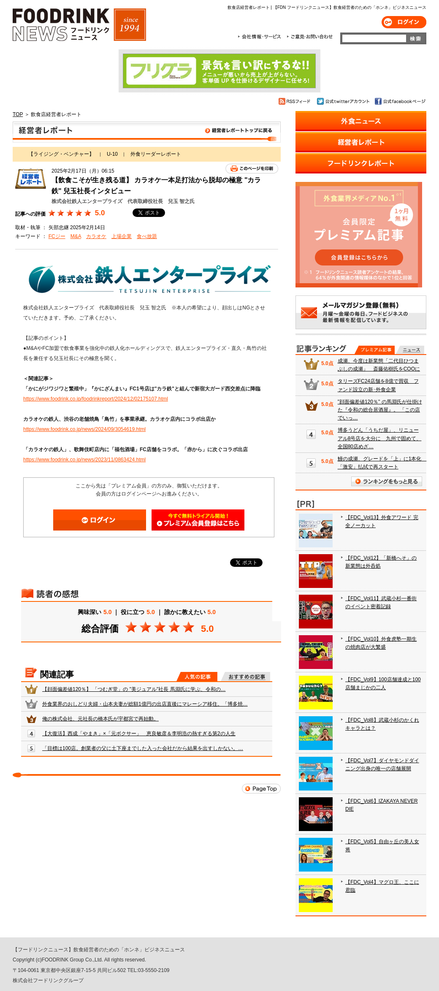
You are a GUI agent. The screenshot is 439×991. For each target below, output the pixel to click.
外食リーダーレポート (155, 154)
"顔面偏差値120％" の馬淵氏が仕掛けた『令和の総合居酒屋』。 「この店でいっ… (380, 410)
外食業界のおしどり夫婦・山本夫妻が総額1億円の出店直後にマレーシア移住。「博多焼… (145, 704)
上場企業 (121, 236)
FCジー (57, 236)
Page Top (261, 788)
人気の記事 (196, 676)
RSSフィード (295, 101)
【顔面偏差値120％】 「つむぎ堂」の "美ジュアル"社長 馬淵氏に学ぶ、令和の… (134, 689)
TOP (18, 114)
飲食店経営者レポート (147, 132)
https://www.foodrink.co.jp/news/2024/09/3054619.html (84, 429)
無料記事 (410, 350)
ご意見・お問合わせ (309, 36)
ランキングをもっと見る (386, 481)
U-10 (112, 154)
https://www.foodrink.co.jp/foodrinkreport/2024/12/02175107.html (95, 399)
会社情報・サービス (260, 36)
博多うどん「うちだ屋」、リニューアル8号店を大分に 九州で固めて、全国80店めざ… (380, 438)
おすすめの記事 (245, 676)
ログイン (404, 22)
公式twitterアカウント (344, 101)
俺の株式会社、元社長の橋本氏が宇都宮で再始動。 (100, 719)
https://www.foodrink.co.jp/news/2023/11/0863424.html (84, 460)
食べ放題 (147, 236)
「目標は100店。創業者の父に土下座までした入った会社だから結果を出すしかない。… (142, 748)
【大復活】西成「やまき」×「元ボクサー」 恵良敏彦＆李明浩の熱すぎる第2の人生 (139, 733)
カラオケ (96, 236)
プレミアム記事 (375, 350)
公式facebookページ (399, 101)
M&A (75, 236)
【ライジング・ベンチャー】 (61, 154)
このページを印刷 (251, 168)
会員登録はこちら (198, 520)
